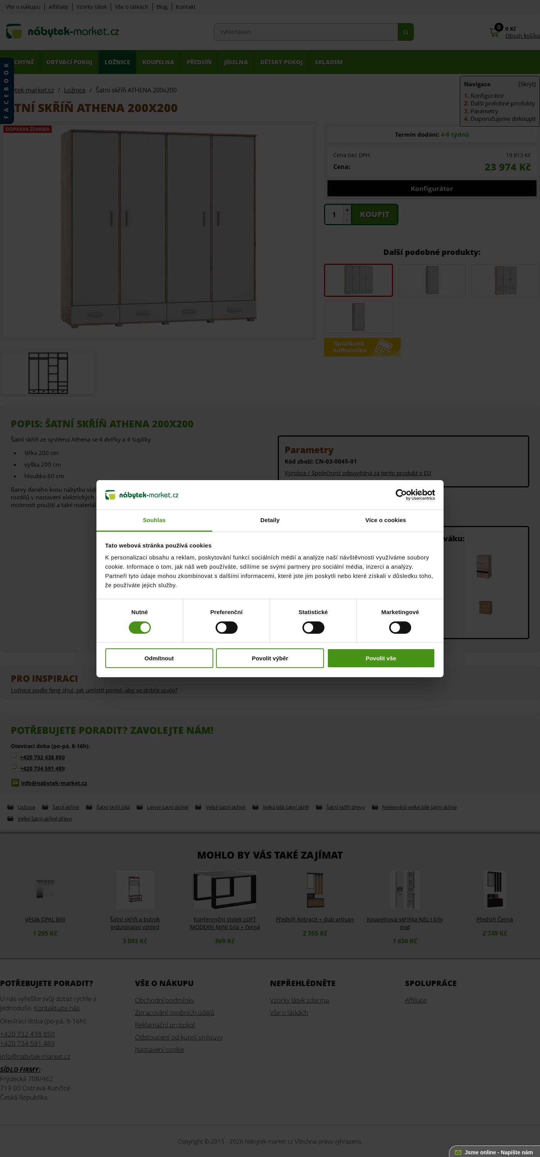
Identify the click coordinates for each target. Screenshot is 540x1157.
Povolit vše (381, 658)
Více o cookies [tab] (385, 520)
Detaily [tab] (270, 520)
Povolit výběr (270, 658)
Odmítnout (159, 658)
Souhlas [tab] (154, 520)
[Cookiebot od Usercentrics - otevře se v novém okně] (401, 495)
